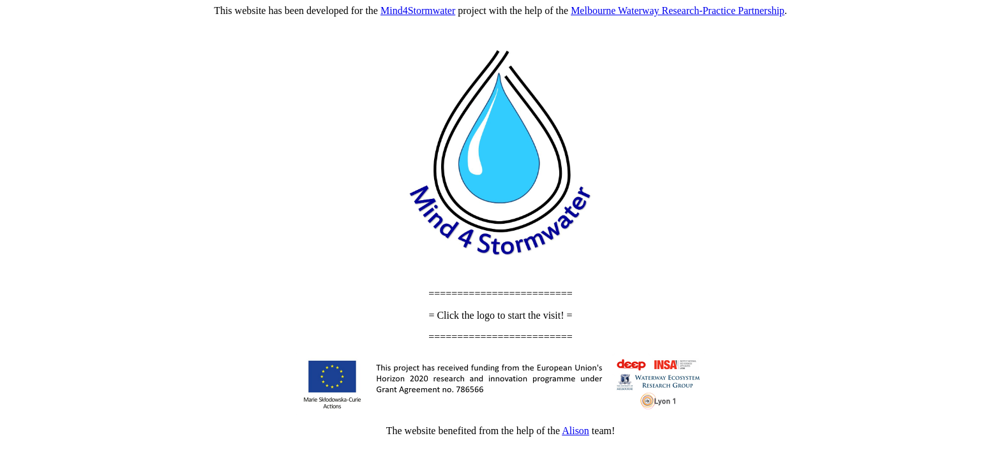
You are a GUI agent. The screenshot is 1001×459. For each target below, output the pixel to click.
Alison (575, 430)
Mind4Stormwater (417, 10)
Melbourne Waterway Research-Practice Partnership (678, 10)
